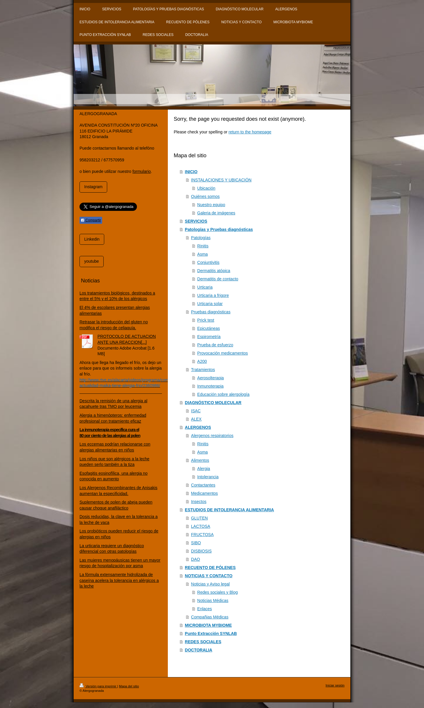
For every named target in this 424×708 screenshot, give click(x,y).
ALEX (196, 419)
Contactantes (203, 485)
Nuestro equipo (211, 204)
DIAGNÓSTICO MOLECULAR (213, 402)
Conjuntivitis (208, 262)
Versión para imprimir (98, 686)
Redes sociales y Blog (217, 592)
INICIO (191, 171)
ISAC (196, 410)
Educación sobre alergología (223, 394)
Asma (202, 254)
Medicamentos (204, 493)
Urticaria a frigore (213, 295)
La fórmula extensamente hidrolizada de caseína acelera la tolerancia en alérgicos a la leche (119, 580)
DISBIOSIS (201, 551)
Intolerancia (207, 476)
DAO (195, 559)
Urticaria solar (210, 303)
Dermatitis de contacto (217, 279)
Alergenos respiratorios (212, 435)
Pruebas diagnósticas (211, 312)
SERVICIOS (196, 221)
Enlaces (204, 608)
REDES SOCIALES (203, 641)
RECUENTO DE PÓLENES (210, 567)
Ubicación (206, 188)
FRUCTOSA (202, 534)
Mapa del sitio (129, 686)
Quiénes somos (205, 196)
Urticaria (205, 287)
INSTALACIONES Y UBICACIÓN (221, 180)
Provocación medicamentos (222, 353)
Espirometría (209, 336)
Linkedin (92, 239)
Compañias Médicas (209, 617)
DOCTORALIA (198, 650)
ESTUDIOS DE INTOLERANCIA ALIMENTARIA (229, 509)
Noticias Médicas (212, 600)
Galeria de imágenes (216, 213)
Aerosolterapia (210, 377)
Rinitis (202, 246)
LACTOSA (200, 526)
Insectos (198, 501)
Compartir (91, 220)
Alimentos (200, 460)
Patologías (201, 237)
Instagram (93, 186)
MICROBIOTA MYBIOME (208, 625)
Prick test (205, 320)
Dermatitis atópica (213, 270)
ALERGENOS (198, 427)
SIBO (196, 542)
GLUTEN (199, 518)
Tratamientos (203, 369)
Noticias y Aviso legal (210, 584)
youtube (91, 261)
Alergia (203, 468)
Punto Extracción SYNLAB (211, 633)
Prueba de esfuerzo (215, 345)
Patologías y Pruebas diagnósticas (219, 229)
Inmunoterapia (210, 386)
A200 (202, 361)
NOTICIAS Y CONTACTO (209, 575)
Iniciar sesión (335, 685)
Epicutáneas (208, 328)
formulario (141, 171)
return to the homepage (249, 132)
